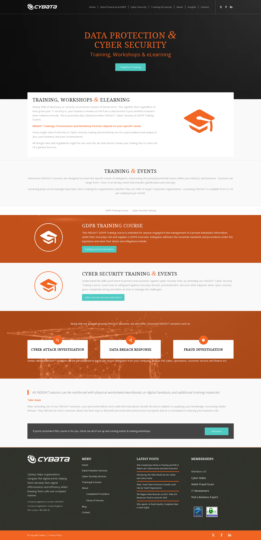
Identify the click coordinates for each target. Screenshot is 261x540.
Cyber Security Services (94, 476)
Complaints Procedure (97, 493)
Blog (84, 506)
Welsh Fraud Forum (202, 484)
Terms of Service (95, 500)
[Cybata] (42, 7)
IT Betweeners (200, 490)
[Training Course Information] (99, 249)
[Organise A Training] (130, 67)
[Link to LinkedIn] (231, 6)
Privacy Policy (55, 535)
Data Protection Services (94, 470)
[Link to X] (220, 6)
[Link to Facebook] (226, 6)
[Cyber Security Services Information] (103, 297)
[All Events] (216, 431)
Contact (86, 512)
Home (85, 464)
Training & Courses (92, 482)
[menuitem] (92, 7)
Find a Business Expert (204, 497)
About (85, 487)
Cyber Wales (198, 478)
